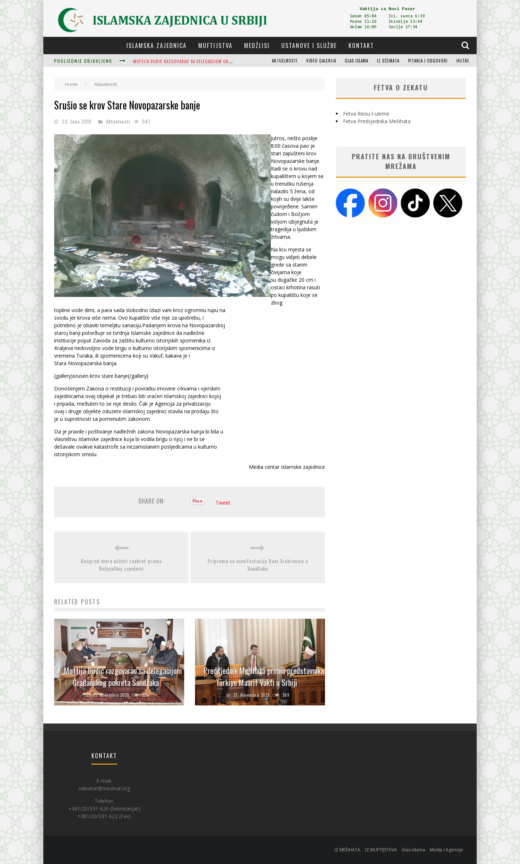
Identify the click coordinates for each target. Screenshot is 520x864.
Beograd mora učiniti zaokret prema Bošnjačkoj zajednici (121, 564)
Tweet (223, 502)
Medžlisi (257, 45)
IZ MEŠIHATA (347, 850)
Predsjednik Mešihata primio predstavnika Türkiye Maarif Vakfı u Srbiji (264, 676)
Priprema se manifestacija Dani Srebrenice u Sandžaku (258, 564)
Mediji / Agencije (446, 850)
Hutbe (462, 61)
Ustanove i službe (309, 45)
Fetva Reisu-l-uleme (366, 113)
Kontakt (361, 45)
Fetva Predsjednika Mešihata (377, 121)
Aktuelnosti (285, 61)
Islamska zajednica (156, 45)
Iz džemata (388, 61)
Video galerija (321, 61)
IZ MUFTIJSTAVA (381, 850)
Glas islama (356, 61)
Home (71, 84)
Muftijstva (215, 45)
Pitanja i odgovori (428, 61)
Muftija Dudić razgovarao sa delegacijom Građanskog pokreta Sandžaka (210, 61)
